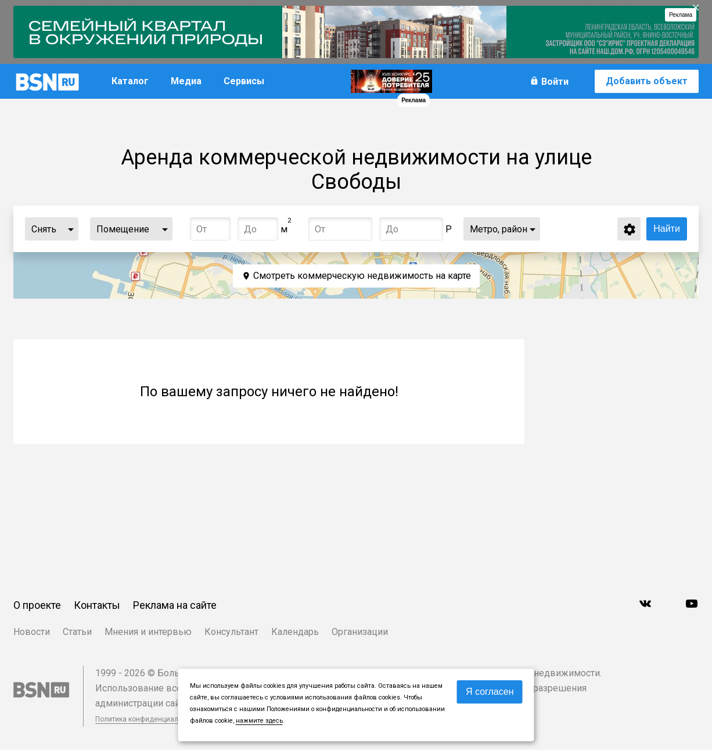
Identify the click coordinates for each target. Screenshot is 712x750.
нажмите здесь (259, 720)
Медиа (186, 81)
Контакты (97, 605)
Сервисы (244, 81)
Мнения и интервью (148, 631)
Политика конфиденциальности (148, 719)
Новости (31, 631)
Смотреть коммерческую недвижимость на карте (362, 275)
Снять (43, 229)
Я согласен (490, 692)
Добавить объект (647, 81)
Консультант (231, 631)
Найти (666, 229)
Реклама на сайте (175, 605)
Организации (360, 631)
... (71, 229)
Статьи (77, 631)
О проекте (37, 605)
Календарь (295, 631)
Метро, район (498, 229)
